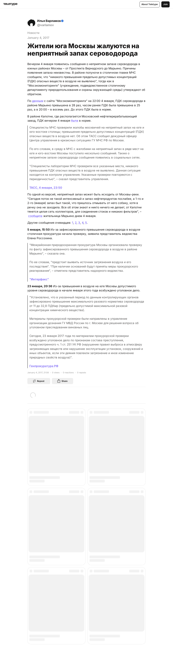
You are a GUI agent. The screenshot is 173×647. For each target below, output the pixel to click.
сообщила (35, 216)
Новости (33, 33)
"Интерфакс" (39, 279)
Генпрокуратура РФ (43, 366)
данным (37, 101)
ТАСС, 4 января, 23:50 (45, 187)
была (74, 120)
